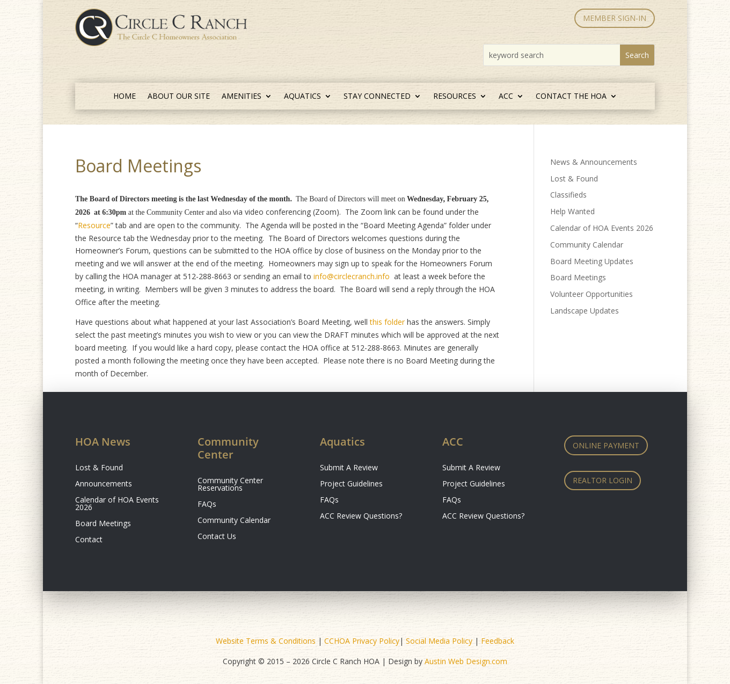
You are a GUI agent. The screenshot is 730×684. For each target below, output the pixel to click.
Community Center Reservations (230, 485)
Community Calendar (586, 244)
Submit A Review (349, 468)
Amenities (241, 96)
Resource (94, 225)
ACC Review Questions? (361, 516)
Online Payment (606, 445)
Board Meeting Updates (591, 261)
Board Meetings (578, 277)
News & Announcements (593, 162)
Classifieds (568, 195)
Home (124, 96)
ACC (506, 96)
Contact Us (217, 537)
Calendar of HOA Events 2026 (601, 228)
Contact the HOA (571, 96)
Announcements (103, 484)
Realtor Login (602, 480)
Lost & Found (574, 178)
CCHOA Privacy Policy (361, 641)
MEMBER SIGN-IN (614, 18)
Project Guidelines (351, 484)
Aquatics (302, 96)
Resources (454, 96)
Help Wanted (572, 211)
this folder (387, 322)
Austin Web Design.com (466, 661)
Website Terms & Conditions (266, 641)
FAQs (207, 504)
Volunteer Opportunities (591, 294)
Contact (89, 540)
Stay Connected (377, 96)
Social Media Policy (439, 641)
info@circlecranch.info (351, 276)
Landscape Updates (584, 310)
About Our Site (179, 96)
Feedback (497, 641)
